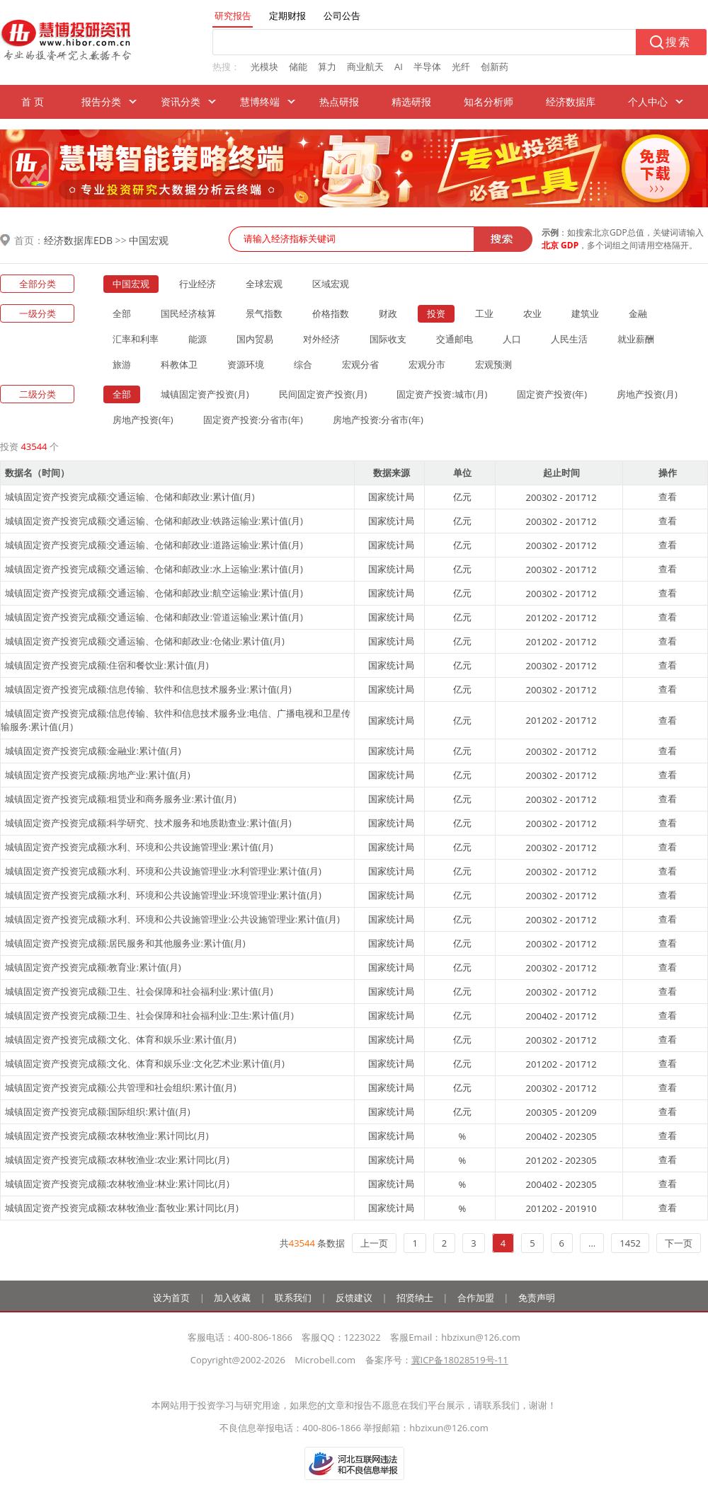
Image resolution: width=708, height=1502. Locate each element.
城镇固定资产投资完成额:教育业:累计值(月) (93, 967)
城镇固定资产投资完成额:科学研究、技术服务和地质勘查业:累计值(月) (148, 822)
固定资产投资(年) (552, 394)
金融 (638, 313)
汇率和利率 (136, 339)
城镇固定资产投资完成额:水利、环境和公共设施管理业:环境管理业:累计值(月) (163, 895)
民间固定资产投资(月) (323, 394)
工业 (484, 313)
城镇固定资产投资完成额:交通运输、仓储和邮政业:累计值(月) (130, 496)
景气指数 (264, 313)
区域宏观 (330, 283)
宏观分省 (360, 364)
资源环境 (245, 364)
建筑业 (585, 313)
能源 (197, 339)
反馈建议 (354, 1297)
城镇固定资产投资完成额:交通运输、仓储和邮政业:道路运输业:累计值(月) (154, 544)
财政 (388, 313)
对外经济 (321, 339)
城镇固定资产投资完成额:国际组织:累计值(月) (97, 1111)
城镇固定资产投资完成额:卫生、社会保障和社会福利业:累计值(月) (139, 991)
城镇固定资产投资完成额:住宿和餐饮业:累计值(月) (107, 665)
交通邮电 (454, 339)
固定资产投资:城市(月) (441, 394)
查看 (667, 496)
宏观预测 (493, 364)
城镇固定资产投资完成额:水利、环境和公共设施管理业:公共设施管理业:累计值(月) (172, 919)
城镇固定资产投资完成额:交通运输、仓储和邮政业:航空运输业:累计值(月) (154, 593)
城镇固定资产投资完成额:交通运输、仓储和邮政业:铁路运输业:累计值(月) (154, 520)
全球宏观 (264, 283)
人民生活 (569, 339)
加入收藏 (232, 1297)
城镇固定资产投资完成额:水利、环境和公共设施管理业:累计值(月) (139, 846)
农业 (532, 313)
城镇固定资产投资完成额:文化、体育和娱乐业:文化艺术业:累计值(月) (145, 1063)
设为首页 (171, 1297)
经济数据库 (570, 101)
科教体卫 (179, 364)
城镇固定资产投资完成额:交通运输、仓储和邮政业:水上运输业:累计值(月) (154, 568)
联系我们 (293, 1297)
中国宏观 (149, 240)
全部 (122, 313)
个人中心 (648, 101)
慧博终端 (260, 101)
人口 (512, 339)
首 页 (32, 101)
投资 (436, 313)
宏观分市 (427, 364)
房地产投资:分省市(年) (378, 419)
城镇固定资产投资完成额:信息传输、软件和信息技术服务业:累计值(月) (148, 689)
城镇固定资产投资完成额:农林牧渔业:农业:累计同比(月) (117, 1159)
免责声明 (536, 1297)
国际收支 (388, 339)
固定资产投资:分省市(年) (253, 419)
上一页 (374, 1243)
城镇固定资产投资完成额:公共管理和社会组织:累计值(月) (120, 1087)
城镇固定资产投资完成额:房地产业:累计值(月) (97, 774)
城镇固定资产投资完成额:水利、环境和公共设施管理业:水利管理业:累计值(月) (163, 871)
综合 (303, 364)
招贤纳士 (414, 1297)
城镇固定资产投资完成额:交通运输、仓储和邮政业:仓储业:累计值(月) (145, 641)
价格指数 (330, 313)
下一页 (678, 1243)
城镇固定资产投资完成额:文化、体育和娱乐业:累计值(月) (120, 1039)
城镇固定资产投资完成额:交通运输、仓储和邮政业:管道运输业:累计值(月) (154, 617)
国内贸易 (254, 339)
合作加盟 (475, 1297)
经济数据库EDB (78, 240)
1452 (630, 1243)
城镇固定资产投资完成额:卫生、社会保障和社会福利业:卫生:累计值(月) (149, 1015)
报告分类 (101, 101)
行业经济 (197, 283)
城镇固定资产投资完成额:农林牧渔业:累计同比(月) (107, 1135)
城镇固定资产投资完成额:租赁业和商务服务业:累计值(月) (120, 798)
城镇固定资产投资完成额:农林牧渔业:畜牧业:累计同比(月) (122, 1207)
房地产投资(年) (143, 419)
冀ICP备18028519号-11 (459, 1359)
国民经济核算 (188, 313)
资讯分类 (180, 101)
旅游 (122, 364)
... (591, 1243)
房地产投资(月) (647, 394)
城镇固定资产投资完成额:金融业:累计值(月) (93, 750)
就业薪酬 (635, 339)
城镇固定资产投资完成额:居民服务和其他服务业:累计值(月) (125, 943)
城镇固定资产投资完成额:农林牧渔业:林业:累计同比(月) (117, 1183)
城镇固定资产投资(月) (205, 394)
